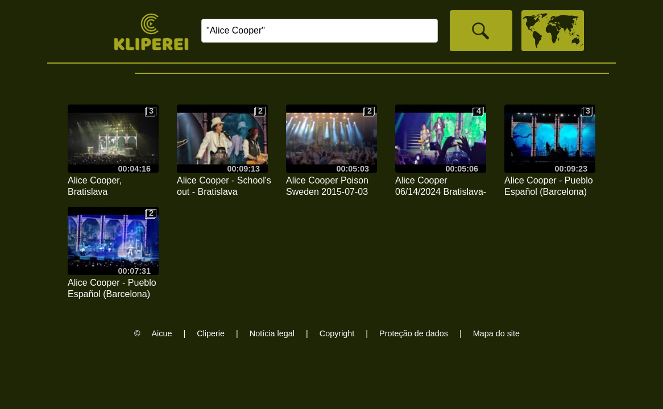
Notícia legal (272, 333)
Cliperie (211, 333)
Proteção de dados (413, 333)
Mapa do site (496, 333)
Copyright (337, 333)
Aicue (162, 333)
